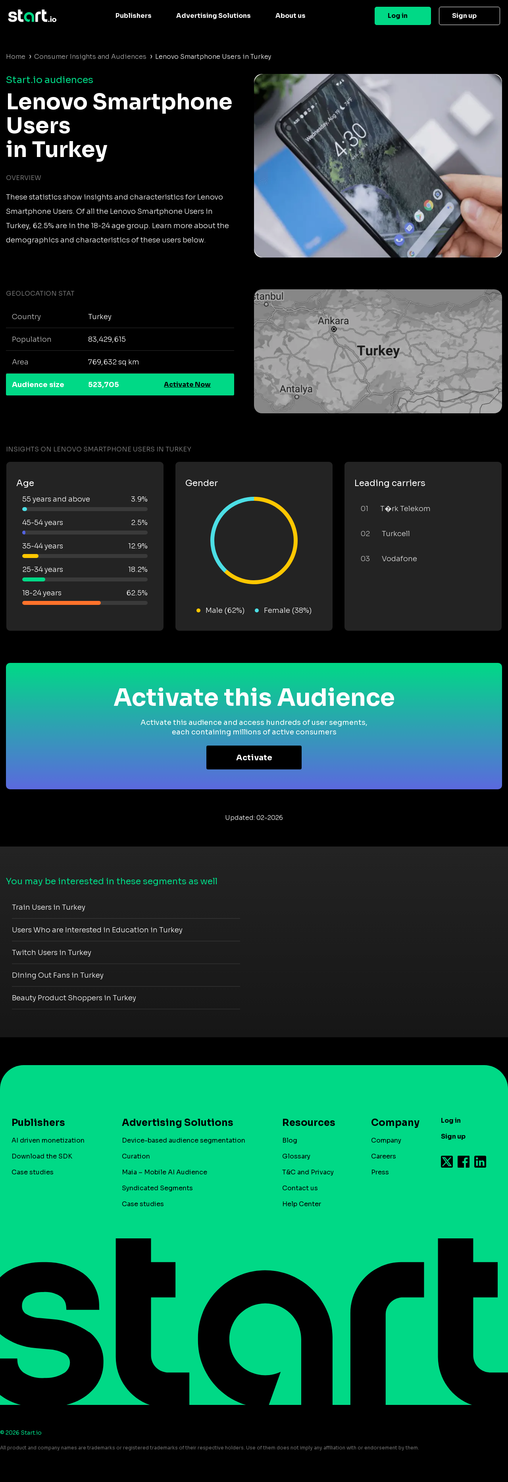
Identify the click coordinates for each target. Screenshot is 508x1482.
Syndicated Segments (157, 1188)
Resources (308, 1123)
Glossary (296, 1156)
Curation (136, 1156)
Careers (383, 1156)
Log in (398, 16)
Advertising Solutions (213, 16)
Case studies (33, 1172)
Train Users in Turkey (48, 907)
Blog (289, 1140)
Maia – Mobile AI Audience (164, 1172)
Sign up (464, 16)
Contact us (300, 1188)
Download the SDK (42, 1156)
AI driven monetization (48, 1140)
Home (15, 56)
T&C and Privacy (308, 1172)
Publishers (133, 16)
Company (391, 1123)
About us (290, 16)
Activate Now (187, 384)
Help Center (301, 1204)
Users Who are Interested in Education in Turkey (97, 930)
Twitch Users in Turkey (51, 952)
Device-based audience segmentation (183, 1140)
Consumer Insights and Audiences (90, 56)
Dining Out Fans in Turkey (58, 975)
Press (380, 1172)
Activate (254, 758)
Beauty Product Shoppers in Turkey (74, 998)
